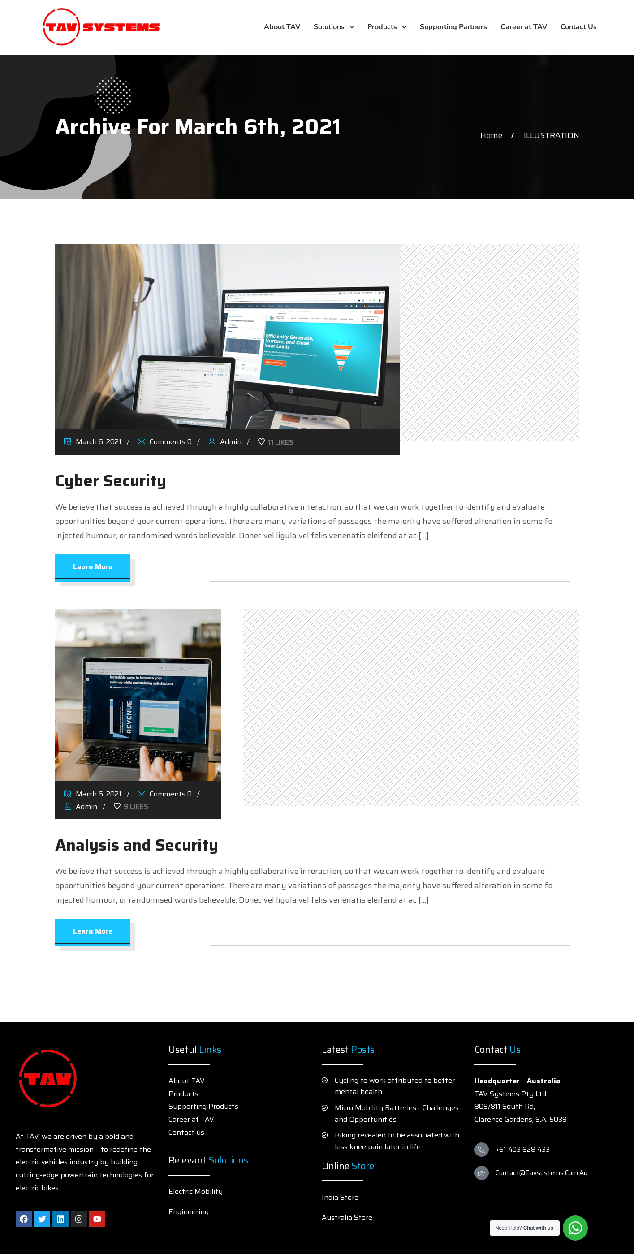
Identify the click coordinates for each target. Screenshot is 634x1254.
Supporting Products (203, 1106)
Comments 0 (165, 441)
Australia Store (347, 1217)
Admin (225, 441)
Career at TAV (191, 1119)
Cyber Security (110, 480)
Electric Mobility (195, 1191)
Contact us (186, 1132)
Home (493, 135)
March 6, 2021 (92, 441)
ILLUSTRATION (551, 135)
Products (183, 1093)
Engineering (188, 1211)
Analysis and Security (136, 845)
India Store (340, 1197)
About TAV (186, 1080)
